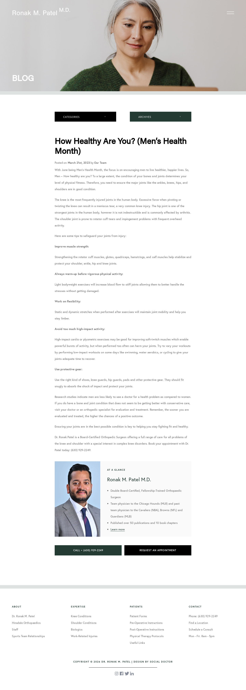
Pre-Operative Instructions (146, 623)
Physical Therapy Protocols (146, 636)
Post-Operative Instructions (147, 629)
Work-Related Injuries (84, 636)
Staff (15, 629)
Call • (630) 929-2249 (88, 550)
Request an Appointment (158, 550)
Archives (144, 117)
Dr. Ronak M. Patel (23, 616)
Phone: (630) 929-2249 (203, 616)
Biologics (77, 629)
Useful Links (137, 642)
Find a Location (198, 623)
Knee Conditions (81, 616)
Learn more (118, 529)
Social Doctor (161, 661)
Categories (71, 117)
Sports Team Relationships (28, 636)
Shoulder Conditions (84, 623)
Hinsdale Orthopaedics (26, 623)
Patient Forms (138, 616)
